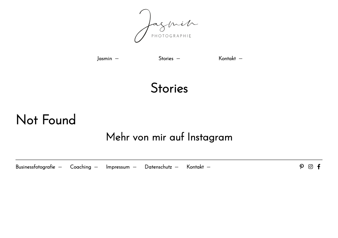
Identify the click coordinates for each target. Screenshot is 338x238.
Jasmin (104, 58)
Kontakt (227, 58)
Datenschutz (158, 167)
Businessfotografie (35, 167)
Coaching (80, 167)
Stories (165, 58)
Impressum (118, 167)
